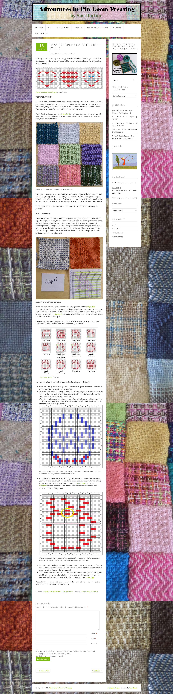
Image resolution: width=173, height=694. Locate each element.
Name (93, 633)
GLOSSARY (117, 27)
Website (94, 643)
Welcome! (39, 27)
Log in (114, 225)
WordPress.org (117, 237)
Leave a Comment (68, 53)
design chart (90, 307)
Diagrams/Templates (50, 591)
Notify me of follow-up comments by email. (54, 653)
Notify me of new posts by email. (50, 656)
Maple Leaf (81, 483)
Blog (50, 27)
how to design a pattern (89, 591)
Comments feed (117, 233)
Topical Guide (63, 27)
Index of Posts (41, 34)
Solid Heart (53, 92)
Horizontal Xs (65, 114)
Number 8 (58, 314)
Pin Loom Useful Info (65, 591)
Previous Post (43, 671)
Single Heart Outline (42, 92)
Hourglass (43, 486)
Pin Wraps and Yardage (97, 27)
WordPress (133, 688)
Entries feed (116, 229)
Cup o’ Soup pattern (46, 377)
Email (93, 638)
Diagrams (78, 27)
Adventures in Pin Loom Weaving (60, 688)
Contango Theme (113, 688)
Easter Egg (90, 577)
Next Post (97, 671)
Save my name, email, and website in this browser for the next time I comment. (65, 651)
